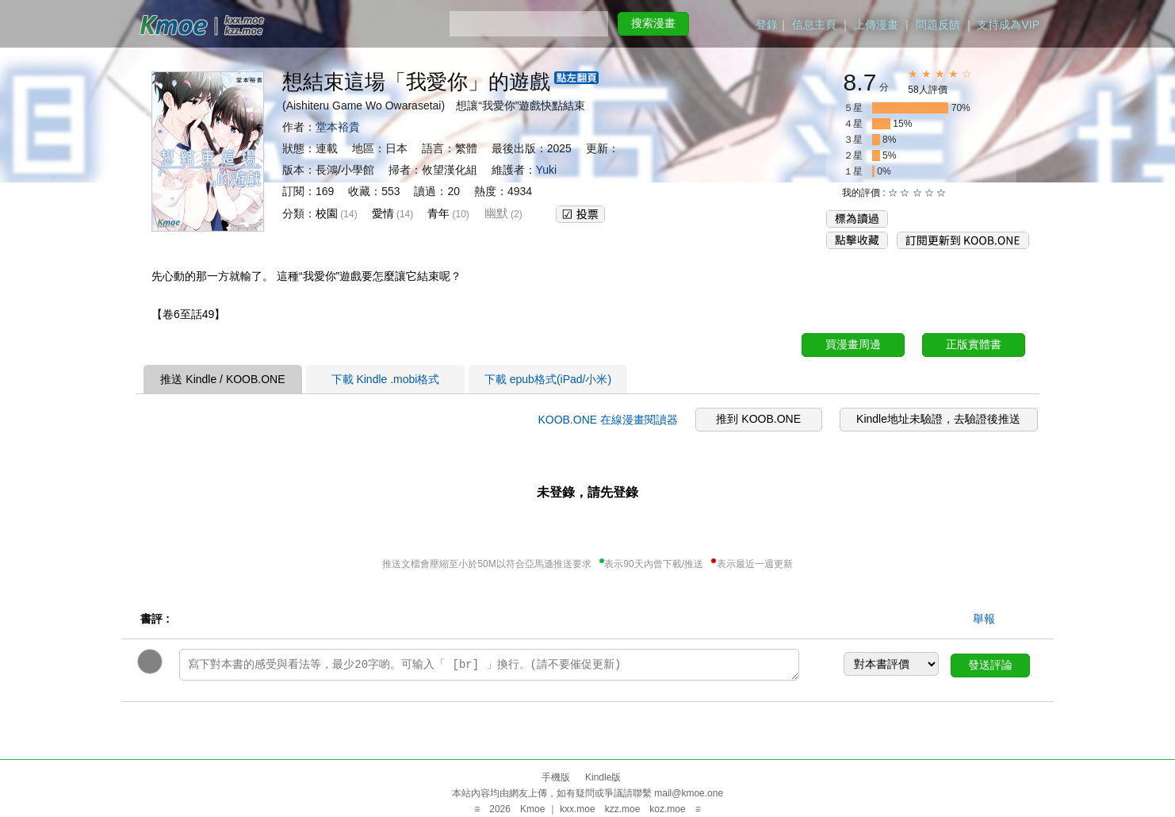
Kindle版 (603, 777)
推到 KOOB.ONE (758, 418)
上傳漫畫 (876, 24)
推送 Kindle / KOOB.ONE (222, 379)
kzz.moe (623, 809)
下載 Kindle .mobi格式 (385, 379)
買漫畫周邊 (853, 344)
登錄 (767, 24)
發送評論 (990, 664)
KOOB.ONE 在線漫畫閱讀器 (608, 419)
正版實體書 (973, 344)
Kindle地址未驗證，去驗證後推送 (938, 418)
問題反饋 (938, 24)
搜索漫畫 (653, 23)
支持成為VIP (1008, 24)
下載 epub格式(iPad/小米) (547, 379)
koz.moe (667, 809)
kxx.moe (577, 809)
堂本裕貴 (338, 127)
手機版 (556, 777)
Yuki (546, 169)
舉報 (984, 618)
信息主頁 (814, 24)
